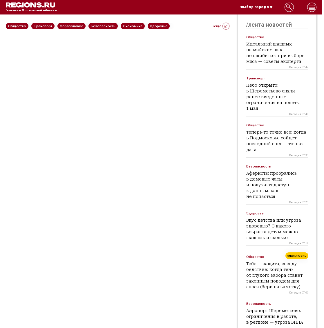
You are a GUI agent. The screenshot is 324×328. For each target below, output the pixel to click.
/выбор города (256, 7)
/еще (221, 26)
